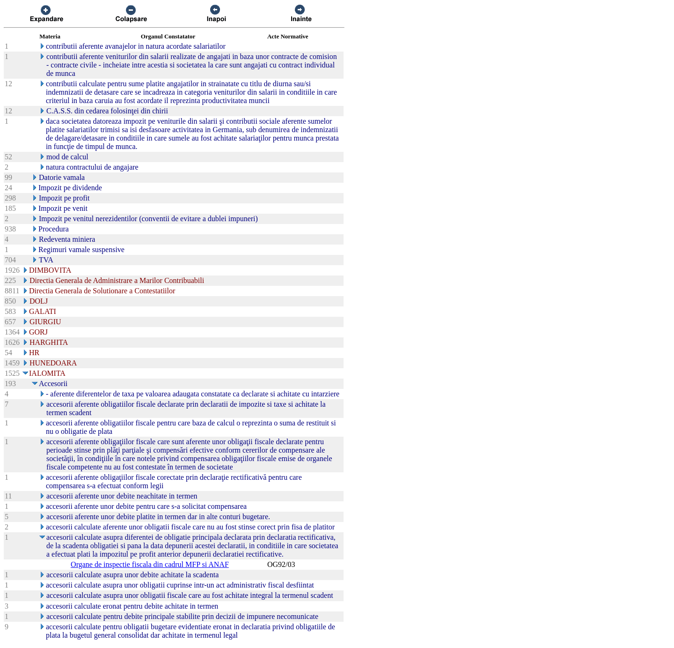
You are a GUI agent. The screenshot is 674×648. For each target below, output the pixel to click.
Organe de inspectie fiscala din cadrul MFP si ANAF (150, 564)
